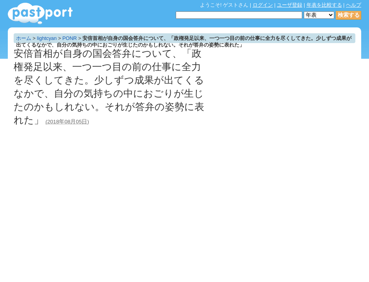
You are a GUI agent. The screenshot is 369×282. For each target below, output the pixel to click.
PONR (69, 38)
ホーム (23, 38)
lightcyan (47, 38)
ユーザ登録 (289, 5)
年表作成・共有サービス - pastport (40, 13)
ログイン (263, 5)
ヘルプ (353, 5)
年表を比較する (324, 5)
